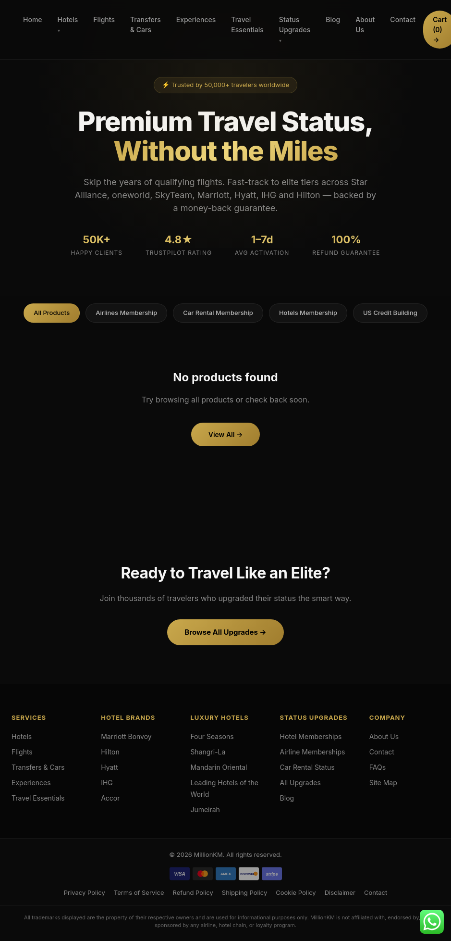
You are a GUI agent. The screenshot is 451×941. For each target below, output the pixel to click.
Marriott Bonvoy (126, 736)
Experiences (196, 19)
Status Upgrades (294, 24)
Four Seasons (211, 736)
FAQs (377, 767)
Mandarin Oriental (218, 767)
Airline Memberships (312, 752)
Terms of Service (139, 892)
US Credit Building (390, 312)
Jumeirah (205, 809)
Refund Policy (192, 892)
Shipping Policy (244, 892)
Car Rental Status (307, 767)
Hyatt (109, 767)
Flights (104, 19)
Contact (402, 19)
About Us (365, 24)
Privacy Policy (84, 892)
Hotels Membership (308, 312)
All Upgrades (300, 782)
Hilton (110, 752)
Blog (333, 19)
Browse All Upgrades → (225, 632)
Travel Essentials (247, 24)
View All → (225, 434)
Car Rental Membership (218, 312)
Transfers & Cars (145, 24)
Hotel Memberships (311, 736)
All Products (52, 312)
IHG (107, 782)
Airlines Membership (126, 312)
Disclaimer (340, 892)
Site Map (383, 782)
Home (32, 19)
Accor (110, 798)
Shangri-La (207, 752)
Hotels (68, 19)
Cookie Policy (296, 892)
